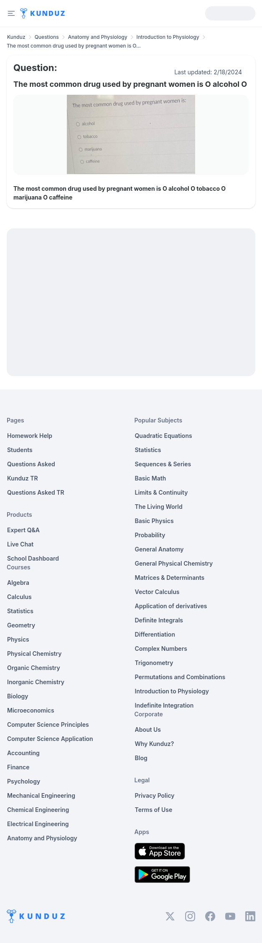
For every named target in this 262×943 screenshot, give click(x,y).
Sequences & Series (163, 464)
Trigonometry (154, 662)
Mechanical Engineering (41, 795)
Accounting (23, 752)
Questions (47, 37)
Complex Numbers (161, 648)
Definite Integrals (159, 620)
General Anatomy (159, 549)
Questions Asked (31, 464)
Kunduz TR (22, 478)
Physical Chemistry (34, 653)
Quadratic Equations (163, 435)
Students (20, 449)
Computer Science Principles (48, 724)
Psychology (23, 781)
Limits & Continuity (161, 492)
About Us (148, 729)
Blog (141, 757)
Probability (150, 534)
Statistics (20, 610)
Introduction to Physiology (168, 37)
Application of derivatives (171, 605)
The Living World (159, 506)
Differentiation (155, 634)
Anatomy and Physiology (97, 37)
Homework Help (29, 435)
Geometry (21, 625)
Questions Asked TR (35, 492)
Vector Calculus (157, 591)
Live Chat (20, 544)
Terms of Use (154, 809)
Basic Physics (154, 520)
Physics (18, 639)
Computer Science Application (50, 738)
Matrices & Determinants (170, 577)
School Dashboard (33, 558)
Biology (17, 696)
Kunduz (16, 37)
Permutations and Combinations (180, 676)
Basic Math (150, 478)
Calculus (19, 596)
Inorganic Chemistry (35, 681)
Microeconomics (30, 710)
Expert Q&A (23, 529)
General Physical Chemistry (174, 563)
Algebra (18, 582)
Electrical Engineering (38, 823)
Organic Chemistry (33, 667)
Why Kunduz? (154, 743)
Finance (18, 767)
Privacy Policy (155, 795)
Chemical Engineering (38, 809)
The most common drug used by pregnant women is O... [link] (74, 46)
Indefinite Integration (164, 705)
